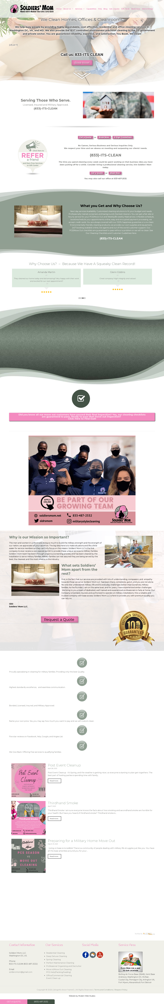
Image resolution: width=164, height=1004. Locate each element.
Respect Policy (120, 990)
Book (125, 33)
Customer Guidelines (121, 233)
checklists (87, 230)
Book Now (135, 9)
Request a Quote (59, 619)
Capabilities (91, 9)
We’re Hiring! (147, 9)
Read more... (54, 781)
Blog (105, 9)
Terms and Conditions (103, 990)
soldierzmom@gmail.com (20, 972)
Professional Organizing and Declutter (63, 966)
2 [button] (81, 298)
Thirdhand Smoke (63, 803)
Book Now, (104, 137)
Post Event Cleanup (64, 765)
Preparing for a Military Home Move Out (81, 841)
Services (80, 9)
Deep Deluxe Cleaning (56, 956)
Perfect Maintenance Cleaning (60, 963)
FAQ (100, 9)
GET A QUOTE (14, 1001)
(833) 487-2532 (41, 1001)
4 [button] (84, 298)
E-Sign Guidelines (123, 137)
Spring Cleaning (53, 959)
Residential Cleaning (55, 953)
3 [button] (83, 298)
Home (58, 9)
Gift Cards (125, 9)
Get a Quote (114, 9)
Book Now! (82, 63)
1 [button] (79, 298)
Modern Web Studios (86, 996)
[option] (46, 281)
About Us (68, 9)
